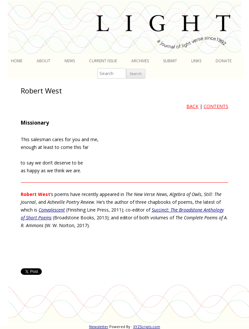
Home (16, 61)
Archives (140, 61)
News (70, 61)
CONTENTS (216, 106)
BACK (192, 106)
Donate (223, 61)
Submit (170, 61)
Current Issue (103, 61)
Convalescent (52, 210)
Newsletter (98, 326)
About (43, 61)
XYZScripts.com (146, 326)
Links (196, 61)
